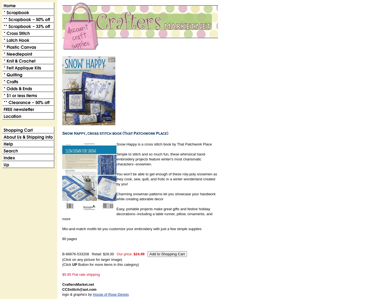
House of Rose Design (111, 294)
